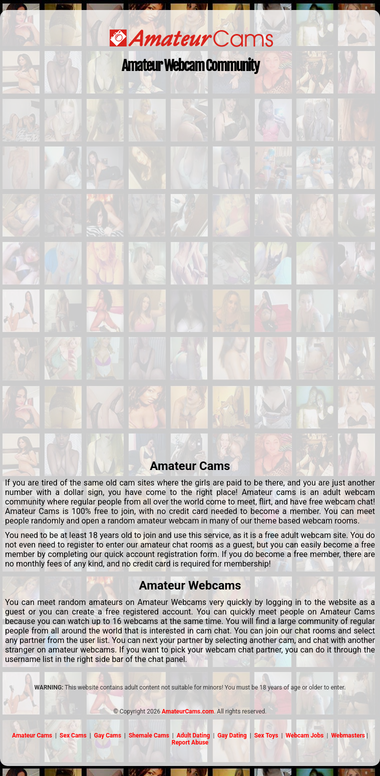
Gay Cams (107, 735)
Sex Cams (73, 735)
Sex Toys (266, 735)
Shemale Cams (149, 735)
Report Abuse (190, 742)
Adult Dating (193, 735)
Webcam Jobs (305, 735)
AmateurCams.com (188, 711)
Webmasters (348, 735)
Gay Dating (232, 735)
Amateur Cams (32, 735)
